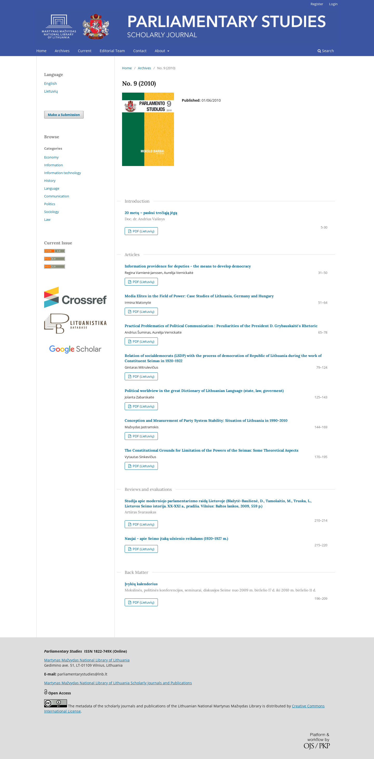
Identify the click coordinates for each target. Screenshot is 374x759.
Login (333, 4)
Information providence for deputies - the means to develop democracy (188, 266)
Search (326, 50)
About (160, 50)
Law (47, 219)
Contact (139, 50)
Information (53, 165)
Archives (62, 50)
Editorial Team (112, 50)
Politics (49, 204)
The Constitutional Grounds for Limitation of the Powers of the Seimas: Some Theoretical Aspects (211, 450)
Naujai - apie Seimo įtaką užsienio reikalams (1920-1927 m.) (176, 538)
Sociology (51, 211)
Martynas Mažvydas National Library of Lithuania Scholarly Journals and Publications (118, 682)
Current (84, 50)
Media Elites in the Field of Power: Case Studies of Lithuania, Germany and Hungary (199, 296)
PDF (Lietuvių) (143, 231)
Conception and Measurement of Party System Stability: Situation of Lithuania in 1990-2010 (206, 420)
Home (41, 50)
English (50, 83)
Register (317, 4)
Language (51, 188)
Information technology (62, 172)
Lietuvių (51, 91)
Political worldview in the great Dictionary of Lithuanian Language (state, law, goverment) (204, 390)
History (50, 180)
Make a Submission (64, 114)
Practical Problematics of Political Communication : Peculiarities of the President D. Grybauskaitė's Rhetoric (221, 325)
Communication (56, 196)
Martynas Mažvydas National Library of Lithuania (87, 660)
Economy (51, 157)
